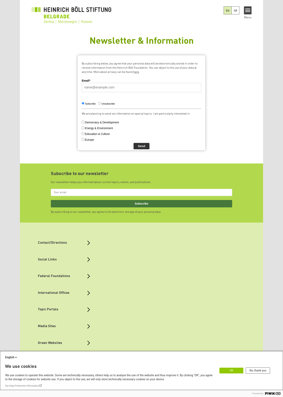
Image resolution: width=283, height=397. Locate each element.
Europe (89, 139)
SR (235, 10)
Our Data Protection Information (22, 385)
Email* (86, 80)
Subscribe (141, 203)
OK (231, 370)
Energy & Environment (99, 128)
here (136, 72)
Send (141, 146)
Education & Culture (97, 134)
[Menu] (248, 10)
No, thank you (258, 370)
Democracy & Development (102, 122)
